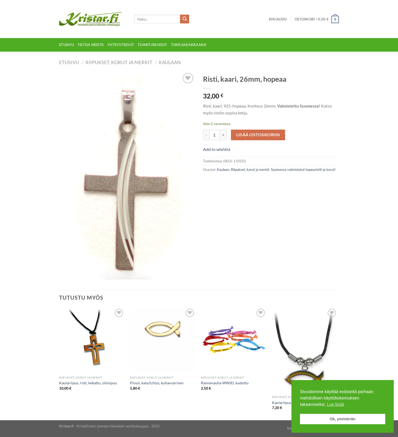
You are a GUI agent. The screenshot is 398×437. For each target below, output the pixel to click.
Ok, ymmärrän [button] (343, 419)
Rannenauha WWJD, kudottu (225, 383)
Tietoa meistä (91, 45)
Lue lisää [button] (335, 404)
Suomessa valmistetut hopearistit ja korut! (303, 169)
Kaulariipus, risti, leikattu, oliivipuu (88, 383)
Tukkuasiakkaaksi (188, 45)
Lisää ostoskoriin (258, 134)
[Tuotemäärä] (214, 135)
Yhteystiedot (120, 45)
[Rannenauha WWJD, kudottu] (234, 340)
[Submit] (184, 19)
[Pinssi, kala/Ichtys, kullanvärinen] (163, 340)
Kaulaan (170, 62)
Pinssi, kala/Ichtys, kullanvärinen (157, 383)
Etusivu (66, 45)
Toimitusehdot (152, 45)
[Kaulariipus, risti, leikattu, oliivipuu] (92, 340)
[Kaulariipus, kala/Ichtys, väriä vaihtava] (305, 350)
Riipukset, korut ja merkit (119, 62)
